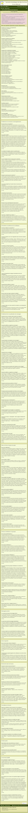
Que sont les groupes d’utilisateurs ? (7, 78)
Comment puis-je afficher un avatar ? (7, 45)
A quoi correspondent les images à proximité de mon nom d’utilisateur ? (12, 44)
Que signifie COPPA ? (5, 29)
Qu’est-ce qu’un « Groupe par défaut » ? (8, 82)
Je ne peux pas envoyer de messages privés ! (8, 86)
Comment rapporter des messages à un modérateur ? (10, 59)
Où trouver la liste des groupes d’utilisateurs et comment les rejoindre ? (12, 79)
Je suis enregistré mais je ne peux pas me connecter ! (10, 31)
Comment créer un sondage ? (6, 54)
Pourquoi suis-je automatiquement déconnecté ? (9, 35)
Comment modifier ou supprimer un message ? (9, 52)
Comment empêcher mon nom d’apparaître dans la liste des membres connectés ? (14, 40)
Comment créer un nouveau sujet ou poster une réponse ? (10, 51)
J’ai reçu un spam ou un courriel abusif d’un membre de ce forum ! (11, 88)
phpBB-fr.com (6, 808)
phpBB (3, 269)
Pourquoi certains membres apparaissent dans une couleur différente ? (12, 81)
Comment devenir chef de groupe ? (7, 80)
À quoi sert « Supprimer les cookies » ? (7, 36)
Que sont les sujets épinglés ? (6, 71)
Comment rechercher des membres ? (7, 99)
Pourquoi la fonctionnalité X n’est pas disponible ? (9, 115)
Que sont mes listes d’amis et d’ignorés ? (8, 91)
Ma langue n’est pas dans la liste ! (7, 43)
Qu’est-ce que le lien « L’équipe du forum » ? (8, 83)
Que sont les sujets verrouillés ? (6, 72)
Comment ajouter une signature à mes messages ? (9, 53)
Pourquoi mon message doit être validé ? (8, 61)
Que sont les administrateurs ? (6, 76)
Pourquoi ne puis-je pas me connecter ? (7, 32)
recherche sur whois (18, 780)
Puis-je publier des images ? (6, 68)
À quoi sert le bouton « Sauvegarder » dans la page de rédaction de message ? (13, 60)
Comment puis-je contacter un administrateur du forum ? (10, 117)
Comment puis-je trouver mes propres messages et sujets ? (10, 100)
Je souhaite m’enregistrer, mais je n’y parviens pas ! (9, 30)
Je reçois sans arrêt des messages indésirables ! (9, 87)
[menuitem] (7, 6)
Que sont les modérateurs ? (6, 77)
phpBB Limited (4, 761)
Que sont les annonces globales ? (7, 69)
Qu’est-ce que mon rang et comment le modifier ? (9, 46)
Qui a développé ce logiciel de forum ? (7, 114)
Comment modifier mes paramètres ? (7, 39)
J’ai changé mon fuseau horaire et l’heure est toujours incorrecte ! (11, 42)
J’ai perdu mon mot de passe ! (6, 34)
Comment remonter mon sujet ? (6, 62)
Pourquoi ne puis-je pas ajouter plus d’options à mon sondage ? (11, 55)
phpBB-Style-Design (14, 809)
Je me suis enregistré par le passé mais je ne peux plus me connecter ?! (12, 33)
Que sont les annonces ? (5, 70)
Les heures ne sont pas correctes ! (7, 41)
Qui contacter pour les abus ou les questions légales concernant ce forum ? (13, 116)
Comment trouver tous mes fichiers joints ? (8, 111)
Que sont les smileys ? (5, 67)
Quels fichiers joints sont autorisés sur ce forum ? (9, 110)
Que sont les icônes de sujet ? (6, 73)
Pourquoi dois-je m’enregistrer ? (6, 28)
